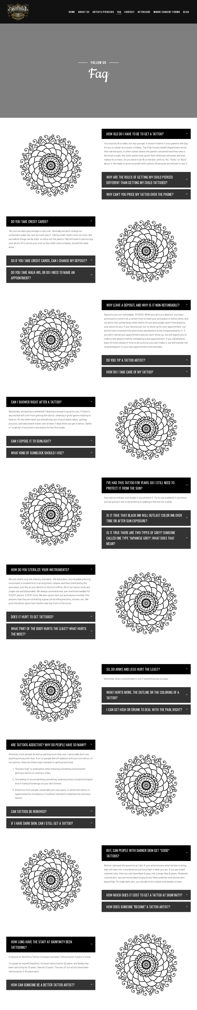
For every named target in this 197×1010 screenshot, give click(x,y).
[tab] (146, 134)
